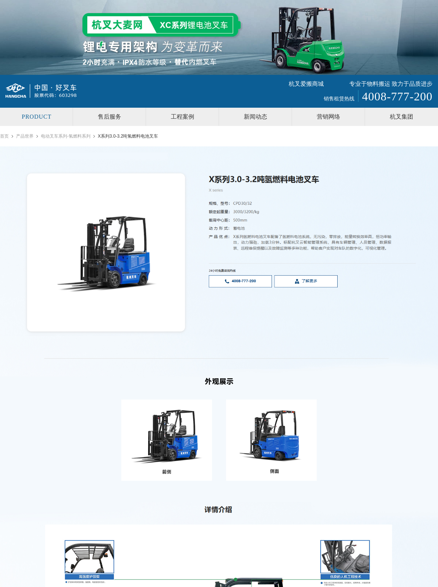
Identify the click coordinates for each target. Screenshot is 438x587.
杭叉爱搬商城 (306, 84)
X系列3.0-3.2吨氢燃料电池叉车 (128, 136)
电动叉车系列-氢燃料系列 (66, 136)
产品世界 (25, 136)
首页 (4, 136)
